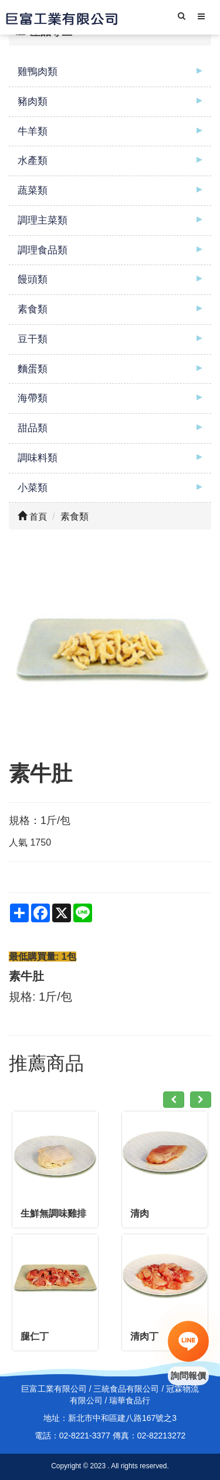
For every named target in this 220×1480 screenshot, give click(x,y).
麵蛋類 (33, 369)
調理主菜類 (42, 220)
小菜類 (33, 487)
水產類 (33, 160)
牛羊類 (33, 131)
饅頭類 (33, 279)
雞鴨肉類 (37, 71)
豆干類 (33, 339)
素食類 (33, 309)
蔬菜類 (33, 190)
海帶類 (33, 398)
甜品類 (33, 428)
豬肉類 (33, 101)
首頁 (32, 516)
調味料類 (37, 457)
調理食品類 (42, 250)
